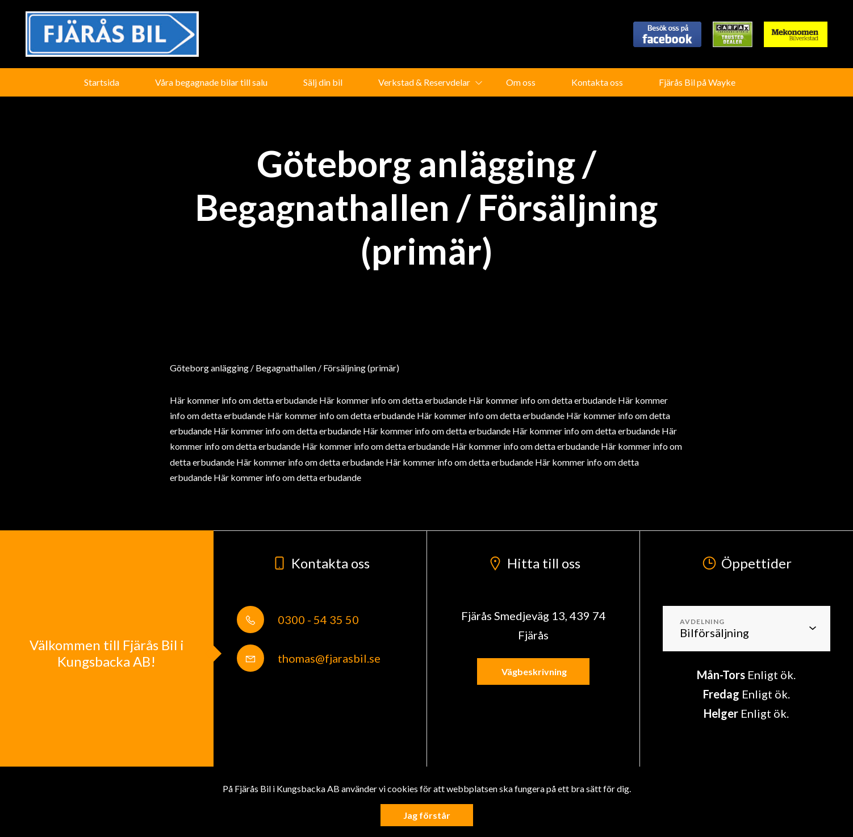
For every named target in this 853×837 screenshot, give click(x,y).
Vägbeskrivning (533, 671)
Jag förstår (426, 815)
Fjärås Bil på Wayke (697, 82)
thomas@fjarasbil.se (308, 658)
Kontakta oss (597, 82)
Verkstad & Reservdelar (424, 82)
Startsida (101, 82)
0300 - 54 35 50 (298, 619)
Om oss (521, 82)
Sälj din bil (322, 82)
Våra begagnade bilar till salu (211, 82)
